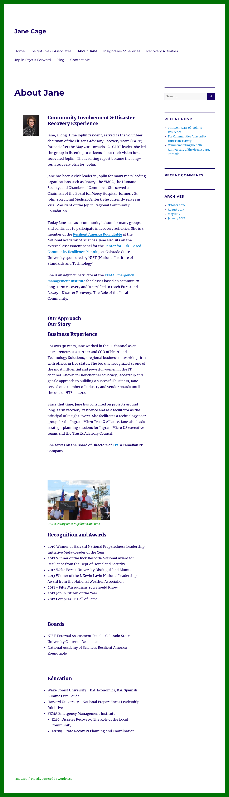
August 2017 (176, 209)
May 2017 (174, 214)
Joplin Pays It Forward (32, 60)
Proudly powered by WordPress (51, 779)
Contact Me (80, 60)
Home (19, 51)
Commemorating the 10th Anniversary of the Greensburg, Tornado (189, 149)
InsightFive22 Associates (51, 51)
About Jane (87, 51)
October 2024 (177, 205)
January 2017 (176, 218)
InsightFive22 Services (121, 51)
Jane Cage (30, 31)
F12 (115, 445)
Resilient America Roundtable (97, 234)
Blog (60, 60)
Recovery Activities (162, 51)
